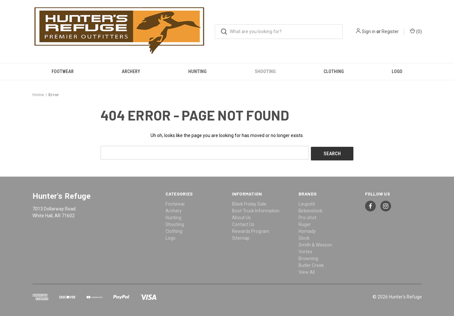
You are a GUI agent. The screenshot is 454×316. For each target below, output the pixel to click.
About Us (241, 216)
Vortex (305, 250)
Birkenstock (311, 209)
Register (390, 31)
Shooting (265, 71)
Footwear (63, 71)
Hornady (307, 230)
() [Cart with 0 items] (416, 31)
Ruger (305, 223)
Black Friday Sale (249, 202)
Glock (304, 236)
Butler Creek (311, 264)
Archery (131, 71)
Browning (308, 257)
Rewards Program (250, 230)
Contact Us (243, 223)
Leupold (307, 202)
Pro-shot (307, 216)
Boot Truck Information (255, 209)
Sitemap (241, 236)
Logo (397, 71)
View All (307, 270)
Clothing (334, 71)
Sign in (368, 31)
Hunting (197, 71)
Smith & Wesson (315, 243)
